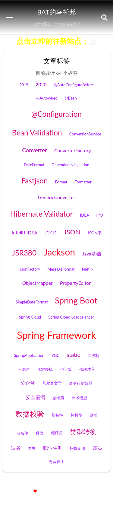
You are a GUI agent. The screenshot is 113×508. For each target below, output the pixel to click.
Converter (34, 150)
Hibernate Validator (41, 213)
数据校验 (29, 413)
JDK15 (50, 232)
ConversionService (85, 134)
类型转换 (83, 432)
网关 (32, 448)
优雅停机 (45, 369)
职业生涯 (52, 448)
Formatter (82, 181)
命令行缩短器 (81, 383)
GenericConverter (56, 197)
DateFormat (34, 164)
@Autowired (47, 98)
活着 (94, 415)
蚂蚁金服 (77, 448)
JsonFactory (30, 269)
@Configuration (56, 114)
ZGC (55, 355)
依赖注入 (87, 369)
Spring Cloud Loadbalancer (71, 317)
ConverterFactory (72, 150)
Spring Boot (76, 300)
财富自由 (56, 461)
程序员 (57, 432)
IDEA (84, 215)
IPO (99, 215)
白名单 (22, 432)
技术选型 (79, 397)
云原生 (24, 369)
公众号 (27, 383)
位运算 (66, 369)
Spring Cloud (30, 317)
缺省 (15, 448)
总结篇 (58, 397)
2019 (23, 84)
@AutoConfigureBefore (74, 84)
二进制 (93, 355)
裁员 (97, 448)
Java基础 (91, 253)
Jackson (59, 251)
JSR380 (24, 252)
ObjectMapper (37, 283)
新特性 (57, 415)
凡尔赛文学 (52, 383)
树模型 (77, 415)
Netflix (87, 269)
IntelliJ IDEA (24, 232)
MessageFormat (60, 269)
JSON (72, 232)
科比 (39, 432)
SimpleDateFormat (32, 302)
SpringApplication (29, 355)
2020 (41, 84)
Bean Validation (37, 132)
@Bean (71, 98)
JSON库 (94, 232)
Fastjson (34, 180)
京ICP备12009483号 (89, 483)
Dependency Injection (70, 164)
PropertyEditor (75, 283)
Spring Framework (56, 335)
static (73, 354)
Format (61, 181)
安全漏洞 (35, 397)
